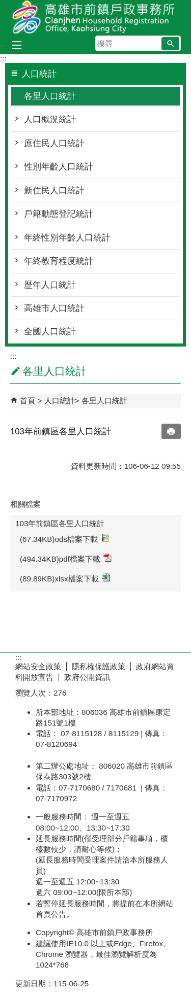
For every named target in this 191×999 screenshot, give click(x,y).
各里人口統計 (50, 96)
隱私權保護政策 (98, 666)
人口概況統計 (50, 119)
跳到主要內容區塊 (5, 5)
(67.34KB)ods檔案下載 (64, 538)
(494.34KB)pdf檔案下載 (66, 558)
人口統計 (59, 400)
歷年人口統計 (50, 285)
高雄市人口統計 (54, 308)
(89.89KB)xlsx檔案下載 (65, 578)
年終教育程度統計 (58, 261)
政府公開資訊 (87, 677)
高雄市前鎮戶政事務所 (96, 17)
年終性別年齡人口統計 (67, 238)
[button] (170, 43)
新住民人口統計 (54, 190)
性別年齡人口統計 (58, 166)
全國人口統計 (50, 331)
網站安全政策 (38, 666)
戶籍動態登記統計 (58, 214)
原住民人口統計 (54, 143)
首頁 (27, 400)
